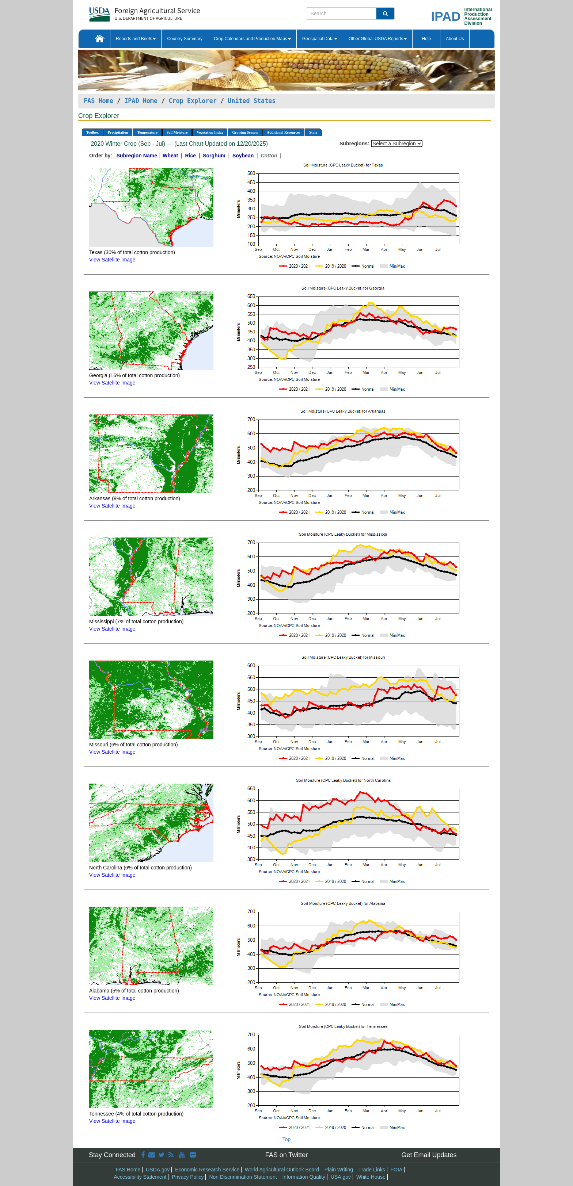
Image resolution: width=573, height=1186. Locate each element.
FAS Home (98, 100)
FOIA (397, 1169)
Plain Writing (339, 1169)
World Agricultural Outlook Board (282, 1169)
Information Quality (303, 1177)
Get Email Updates (428, 1155)
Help (426, 38)
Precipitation (118, 132)
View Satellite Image (112, 260)
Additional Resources (283, 132)
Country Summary (184, 38)
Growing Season (245, 132)
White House (371, 1177)
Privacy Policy (188, 1177)
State (313, 132)
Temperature (147, 132)
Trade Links (371, 1169)
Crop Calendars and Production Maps (252, 38)
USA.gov (341, 1177)
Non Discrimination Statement (243, 1177)
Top (286, 1139)
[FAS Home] (126, 11)
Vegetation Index (210, 132)
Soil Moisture (177, 132)
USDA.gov (158, 1169)
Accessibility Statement (140, 1177)
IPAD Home (141, 100)
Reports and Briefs (136, 38)
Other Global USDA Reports (378, 38)
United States (252, 100)
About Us (455, 38)
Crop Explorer (192, 100)
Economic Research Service (207, 1169)
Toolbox (92, 132)
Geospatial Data (319, 38)
